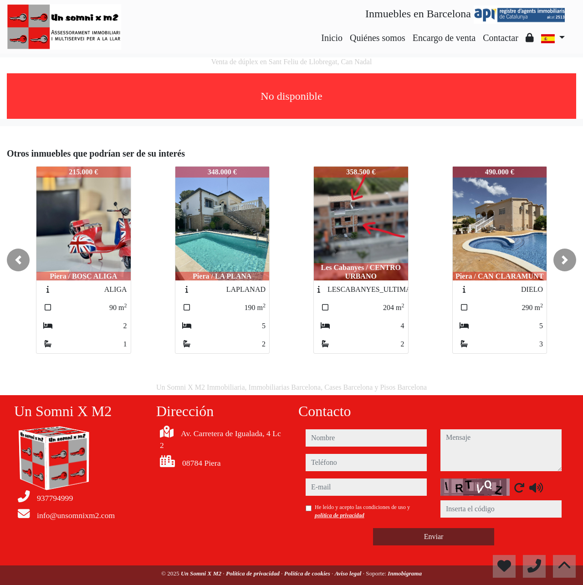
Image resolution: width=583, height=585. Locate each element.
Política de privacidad (253, 573)
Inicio (332, 38)
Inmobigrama (405, 573)
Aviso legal (349, 573)
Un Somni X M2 (202, 573)
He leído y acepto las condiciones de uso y (362, 511)
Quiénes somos (377, 38)
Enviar (434, 536)
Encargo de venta (444, 38)
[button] (18, 260)
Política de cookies (308, 573)
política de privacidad (339, 515)
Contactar (500, 38)
